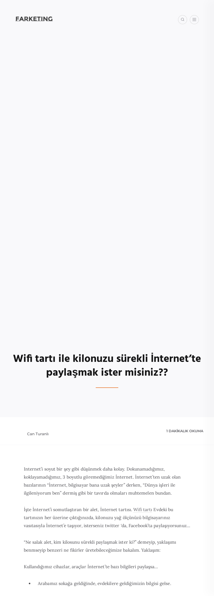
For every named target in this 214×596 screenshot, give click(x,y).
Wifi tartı (142, 509)
